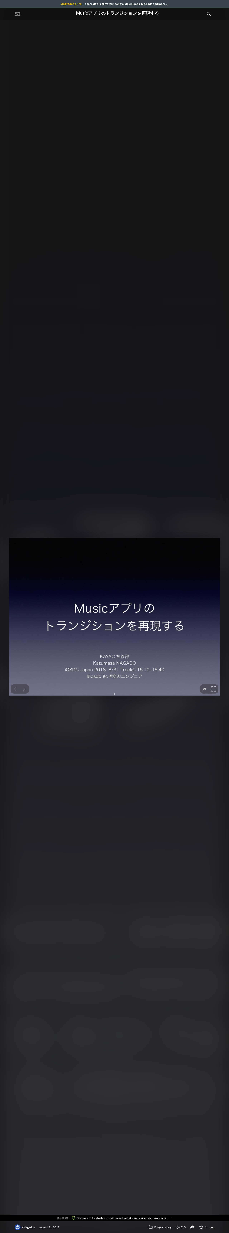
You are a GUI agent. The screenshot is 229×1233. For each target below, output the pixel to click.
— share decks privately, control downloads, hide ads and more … (114, 3)
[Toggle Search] (209, 14)
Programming (159, 1227)
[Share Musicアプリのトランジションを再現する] (192, 1227)
